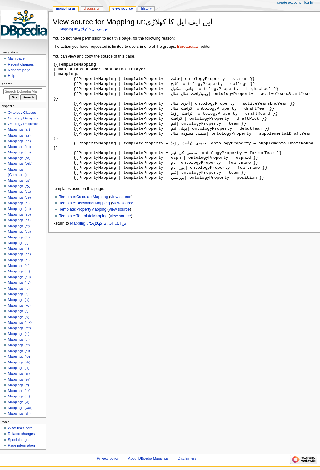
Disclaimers (187, 458)
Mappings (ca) (19, 158)
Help (11, 76)
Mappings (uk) (19, 390)
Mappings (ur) (19, 396)
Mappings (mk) (20, 322)
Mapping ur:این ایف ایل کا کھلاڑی (84, 29)
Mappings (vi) (18, 402)
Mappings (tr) (18, 385)
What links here (20, 428)
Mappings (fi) (18, 243)
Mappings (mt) (19, 328)
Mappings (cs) (19, 180)
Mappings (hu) (19, 277)
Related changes (21, 434)
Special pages (19, 440)
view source (120, 220)
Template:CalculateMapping (83, 220)
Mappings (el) (18, 203)
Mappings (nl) (18, 334)
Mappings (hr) (19, 271)
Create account (289, 2)
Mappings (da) (19, 191)
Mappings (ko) (19, 305)
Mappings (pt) (19, 345)
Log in (308, 2)
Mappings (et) (19, 226)
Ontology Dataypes (23, 118)
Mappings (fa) (19, 237)
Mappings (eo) (19, 214)
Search (7, 84)
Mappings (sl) (18, 368)
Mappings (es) (19, 220)
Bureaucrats (187, 46)
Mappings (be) (19, 141)
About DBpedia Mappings (148, 458)
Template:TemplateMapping (83, 239)
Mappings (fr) (18, 248)
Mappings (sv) (19, 379)
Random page (19, 70)
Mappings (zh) (19, 413)
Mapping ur (65, 8)
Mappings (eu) (19, 231)
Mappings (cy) (19, 186)
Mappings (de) (19, 197)
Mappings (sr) (19, 373)
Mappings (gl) (18, 260)
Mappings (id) (18, 288)
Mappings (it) (18, 294)
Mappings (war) (20, 408)
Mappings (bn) (19, 152)
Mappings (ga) (19, 254)
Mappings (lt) (18, 311)
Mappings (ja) (18, 300)
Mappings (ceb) (20, 163)
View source (122, 8)
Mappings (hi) (18, 266)
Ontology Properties (23, 124)
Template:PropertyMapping (83, 233)
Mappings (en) (19, 209)
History (146, 8)
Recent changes (21, 64)
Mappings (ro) (19, 356)
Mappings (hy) (19, 282)
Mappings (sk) (19, 362)
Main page (16, 58)
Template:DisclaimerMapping (84, 226)
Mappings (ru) (19, 351)
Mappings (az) (19, 135)
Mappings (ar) (19, 129)
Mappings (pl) (18, 339)
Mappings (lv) (18, 317)
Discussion (92, 8)
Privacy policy (108, 458)
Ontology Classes (22, 112)
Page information (21, 445)
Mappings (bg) (19, 146)
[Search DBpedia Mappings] (22, 91)
